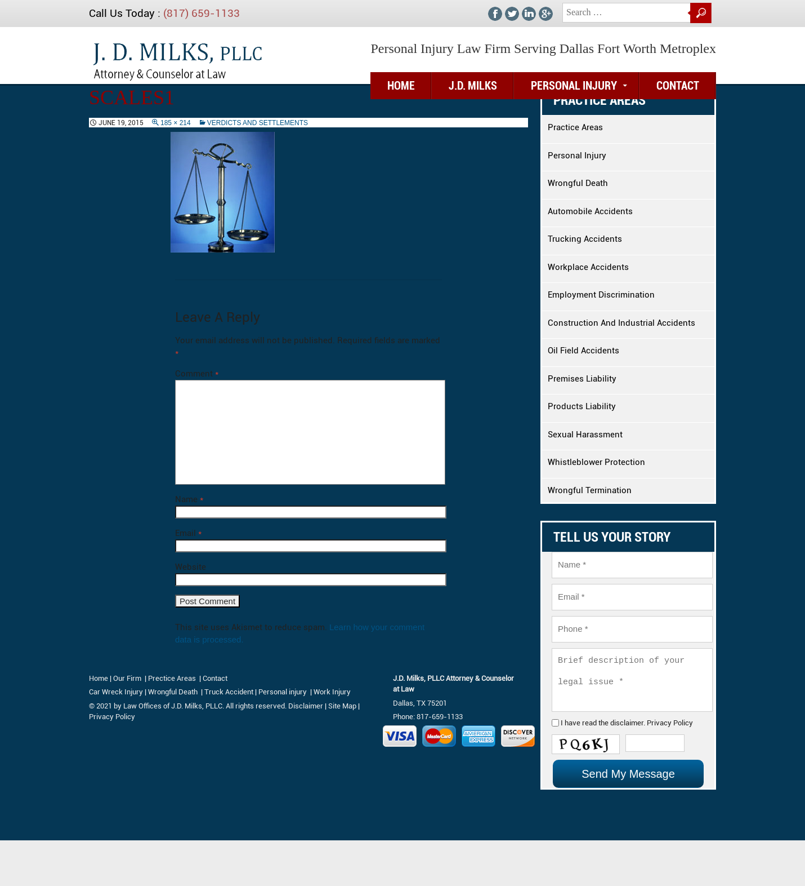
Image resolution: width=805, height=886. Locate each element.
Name (189, 499)
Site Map (342, 706)
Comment (196, 374)
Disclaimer (305, 706)
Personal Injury (574, 85)
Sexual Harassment (585, 434)
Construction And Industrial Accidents (621, 323)
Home (98, 678)
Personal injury (283, 692)
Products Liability (582, 406)
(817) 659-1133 (201, 13)
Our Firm (127, 678)
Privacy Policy (657, 746)
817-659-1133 (440, 716)
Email (188, 533)
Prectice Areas (172, 678)
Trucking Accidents (585, 239)
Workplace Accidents (588, 267)
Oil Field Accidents (583, 350)
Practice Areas (575, 127)
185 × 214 (175, 123)
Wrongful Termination (590, 490)
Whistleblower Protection (596, 462)
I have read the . (619, 746)
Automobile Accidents (590, 211)
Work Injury (332, 692)
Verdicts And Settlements (257, 123)
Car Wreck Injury (116, 692)
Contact (677, 85)
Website (190, 567)
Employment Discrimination (601, 295)
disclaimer (619, 746)
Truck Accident (228, 692)
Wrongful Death (578, 183)
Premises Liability (582, 379)
